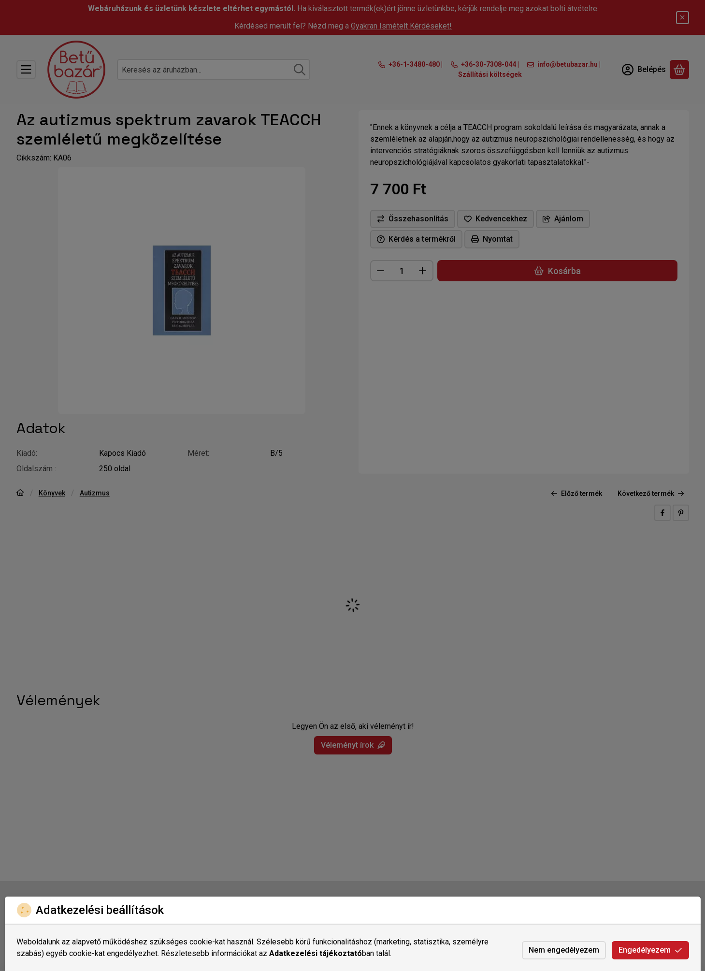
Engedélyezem (650, 950)
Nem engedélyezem (564, 950)
